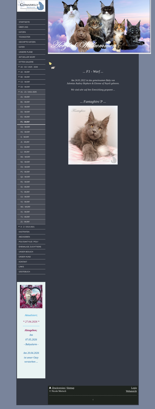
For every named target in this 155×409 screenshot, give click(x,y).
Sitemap (70, 388)
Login (134, 388)
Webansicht (131, 391)
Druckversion (57, 388)
